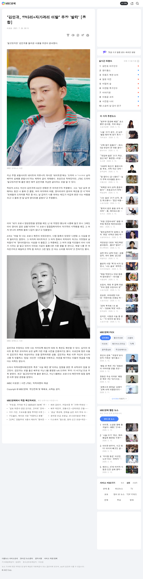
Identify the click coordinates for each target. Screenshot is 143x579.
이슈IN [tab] (104, 343)
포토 (106, 494)
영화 (132, 500)
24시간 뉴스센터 (26, 558)
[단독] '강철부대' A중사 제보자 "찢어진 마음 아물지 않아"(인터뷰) (28, 419)
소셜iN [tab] (130, 337)
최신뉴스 (119, 488)
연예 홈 (106, 488)
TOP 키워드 (131, 494)
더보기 (119, 398)
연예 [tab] (128, 482)
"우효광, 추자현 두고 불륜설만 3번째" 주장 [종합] (28, 404)
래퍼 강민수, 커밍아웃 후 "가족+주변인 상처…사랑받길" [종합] (70, 404)
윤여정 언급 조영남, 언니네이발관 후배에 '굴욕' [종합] (70, 415)
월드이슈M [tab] (118, 337)
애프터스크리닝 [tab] (118, 343)
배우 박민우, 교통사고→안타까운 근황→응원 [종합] (70, 408)
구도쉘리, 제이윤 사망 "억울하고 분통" (26, 415)
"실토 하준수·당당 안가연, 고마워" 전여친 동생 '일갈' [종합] (28, 408)
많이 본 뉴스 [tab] (109, 419)
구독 (124, 3)
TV (132, 488)
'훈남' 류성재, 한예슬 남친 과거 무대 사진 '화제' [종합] (70, 412)
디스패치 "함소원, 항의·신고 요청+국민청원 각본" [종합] (70, 419)
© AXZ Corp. (7, 570)
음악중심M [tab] (106, 349)
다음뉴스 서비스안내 (10, 558)
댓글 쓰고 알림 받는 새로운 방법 (119, 52)
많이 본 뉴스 (119, 494)
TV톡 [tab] (132, 343)
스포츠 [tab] (135, 482)
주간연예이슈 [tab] (121, 349)
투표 (119, 500)
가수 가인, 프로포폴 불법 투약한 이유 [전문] (28, 412)
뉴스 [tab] (122, 482)
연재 (106, 500)
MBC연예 (10, 3)
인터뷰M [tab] (105, 337)
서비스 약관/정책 (51, 558)
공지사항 (38, 558)
